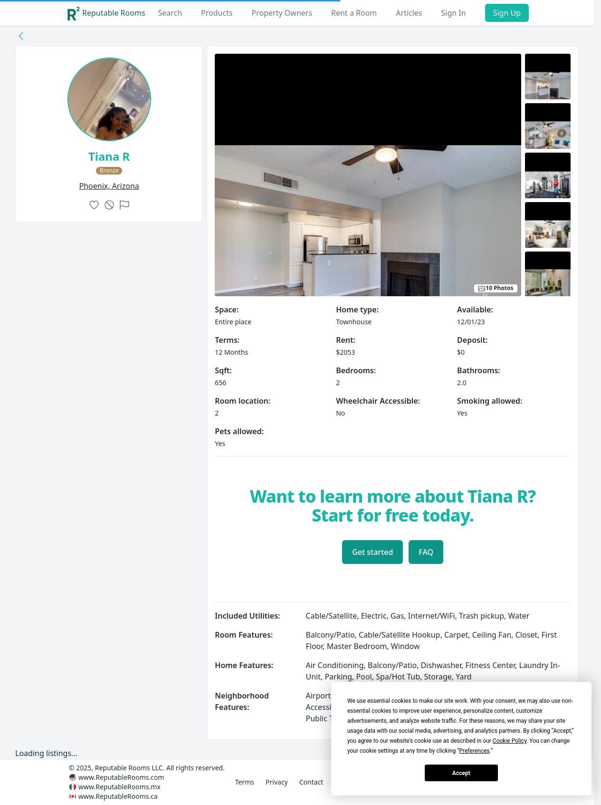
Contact (311, 781)
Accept (461, 773)
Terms (244, 781)
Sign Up (507, 13)
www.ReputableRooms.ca (118, 796)
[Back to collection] (21, 35)
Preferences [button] (474, 750)
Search (170, 13)
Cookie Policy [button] (509, 740)
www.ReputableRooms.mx (119, 786)
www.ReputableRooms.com (121, 777)
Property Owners (282, 13)
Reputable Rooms (105, 12)
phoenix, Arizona (109, 186)
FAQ (426, 552)
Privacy (277, 781)
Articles (409, 13)
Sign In (453, 13)
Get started (372, 552)
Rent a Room (354, 13)
